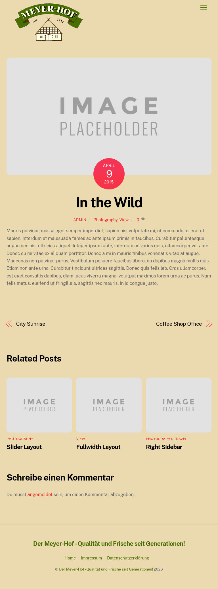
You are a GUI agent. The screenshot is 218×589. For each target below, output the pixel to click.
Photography (105, 219)
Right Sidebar (164, 446)
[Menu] (203, 7)
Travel (180, 439)
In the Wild (109, 202)
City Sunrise (30, 324)
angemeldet (40, 494)
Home (70, 557)
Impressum (91, 557)
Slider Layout (24, 446)
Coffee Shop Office (179, 324)
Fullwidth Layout (98, 446)
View (124, 219)
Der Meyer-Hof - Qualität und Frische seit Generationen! (106, 569)
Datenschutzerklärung (128, 557)
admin (79, 220)
